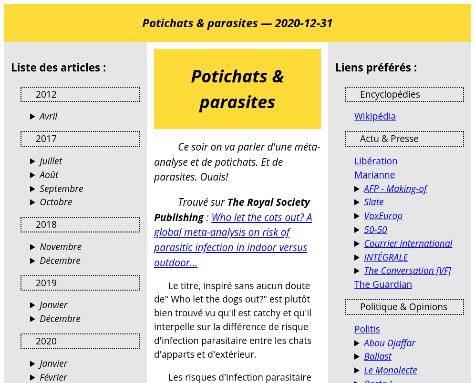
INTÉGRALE (386, 257)
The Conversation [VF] (407, 270)
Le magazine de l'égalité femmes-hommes (409, 230)
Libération (376, 160)
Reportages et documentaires (409, 257)
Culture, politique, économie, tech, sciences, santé (409, 202)
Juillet (51, 160)
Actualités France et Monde (409, 244)
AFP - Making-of (395, 188)
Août (49, 174)
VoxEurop (383, 215)
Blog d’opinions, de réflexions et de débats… (409, 370)
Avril (48, 116)
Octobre (56, 201)
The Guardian (383, 284)
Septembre (61, 188)
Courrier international (408, 243)
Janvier (53, 304)
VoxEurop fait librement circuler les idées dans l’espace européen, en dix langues (409, 216)
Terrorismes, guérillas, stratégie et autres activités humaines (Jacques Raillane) (409, 343)
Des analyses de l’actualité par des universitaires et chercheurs (409, 271)
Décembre (60, 260)
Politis (367, 329)
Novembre (61, 246)
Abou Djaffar (389, 342)
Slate (373, 201)
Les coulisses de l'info (409, 189)
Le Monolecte (390, 369)
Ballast (378, 356)
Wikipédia (375, 116)
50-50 (375, 229)
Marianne (374, 174)
